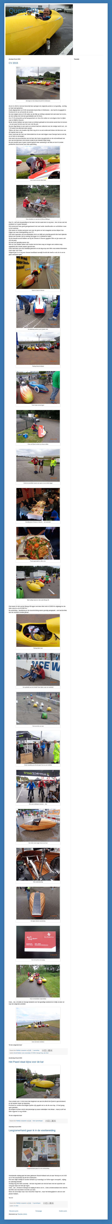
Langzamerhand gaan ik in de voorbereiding (32, 1130)
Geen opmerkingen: (38, 1120)
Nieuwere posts (13, 1211)
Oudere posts (63, 1211)
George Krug (39, 1053)
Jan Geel (46, 1053)
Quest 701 (24, 10)
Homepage (38, 1211)
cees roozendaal (26, 1053)
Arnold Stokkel (17, 1053)
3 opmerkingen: (37, 1203)
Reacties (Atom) (22, 1214)
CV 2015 (13, 63)
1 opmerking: (36, 1050)
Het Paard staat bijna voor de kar (26, 1061)
